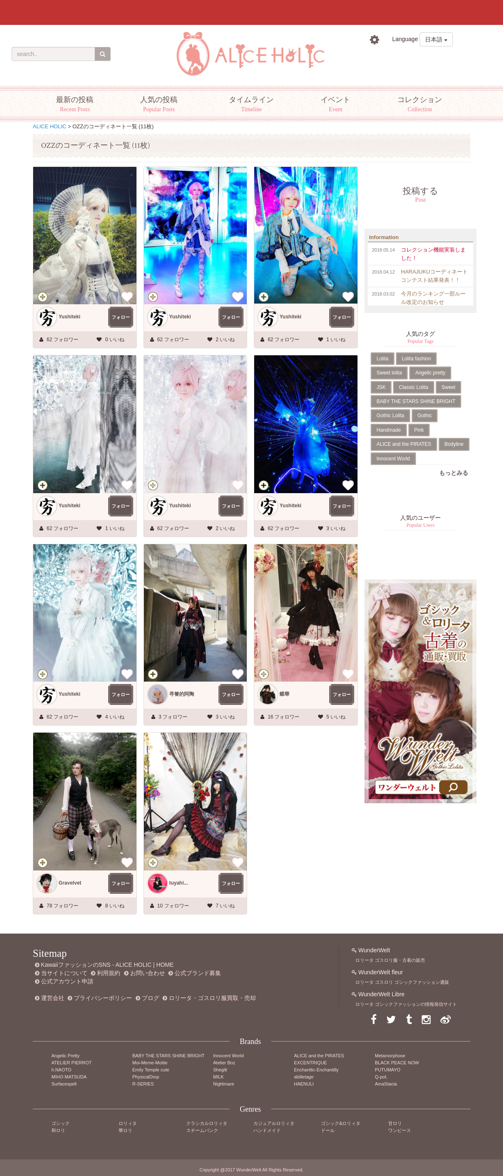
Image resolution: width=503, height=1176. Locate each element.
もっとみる (453, 472)
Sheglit (220, 1069)
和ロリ (58, 1130)
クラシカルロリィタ (206, 1123)
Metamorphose (390, 1055)
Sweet (448, 387)
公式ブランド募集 (198, 973)
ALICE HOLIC (49, 126)
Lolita (383, 359)
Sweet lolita (389, 373)
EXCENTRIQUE (310, 1062)
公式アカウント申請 (67, 981)
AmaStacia (386, 1083)
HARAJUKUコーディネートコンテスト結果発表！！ (434, 276)
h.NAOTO (61, 1069)
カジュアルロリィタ (273, 1123)
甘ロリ (395, 1123)
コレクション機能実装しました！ (433, 254)
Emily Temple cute (150, 1069)
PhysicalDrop (145, 1076)
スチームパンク (202, 1130)
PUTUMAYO (388, 1069)
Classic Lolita (413, 387)
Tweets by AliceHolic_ (392, 566)
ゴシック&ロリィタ (340, 1123)
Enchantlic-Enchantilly (316, 1069)
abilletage (303, 1076)
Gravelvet (69, 883)
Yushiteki (69, 317)
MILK (218, 1076)
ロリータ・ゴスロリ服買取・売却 (212, 998)
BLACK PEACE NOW (397, 1062)
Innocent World (393, 459)
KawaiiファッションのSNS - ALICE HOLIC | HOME (107, 964)
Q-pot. (381, 1076)
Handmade (389, 430)
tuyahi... (178, 883)
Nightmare (223, 1083)
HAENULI (304, 1083)
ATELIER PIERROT (71, 1062)
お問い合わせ (147, 973)
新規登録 (437, 57)
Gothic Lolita (390, 415)
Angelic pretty (430, 373)
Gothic (425, 415)
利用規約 (108, 973)
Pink (419, 430)
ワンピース (399, 1130)
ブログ (150, 998)
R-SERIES (143, 1083)
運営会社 (52, 998)
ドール (328, 1130)
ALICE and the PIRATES (404, 444)
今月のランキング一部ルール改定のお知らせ (433, 298)
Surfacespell (64, 1083)
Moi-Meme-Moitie (150, 1062)
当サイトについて (64, 973)
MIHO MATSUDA (69, 1076)
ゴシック (60, 1123)
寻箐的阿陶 (181, 694)
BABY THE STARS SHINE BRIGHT (416, 401)
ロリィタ (128, 1123)
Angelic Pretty (65, 1055)
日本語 (436, 39)
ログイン (389, 57)
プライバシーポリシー (103, 998)
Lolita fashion (416, 359)
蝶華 (284, 694)
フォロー (121, 317)
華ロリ (125, 1130)
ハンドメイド (267, 1130)
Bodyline (454, 444)
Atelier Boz (224, 1062)
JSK (381, 387)
